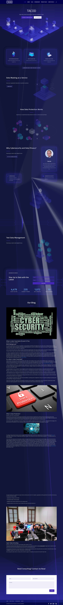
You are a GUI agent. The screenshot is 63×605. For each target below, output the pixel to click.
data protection (53, 445)
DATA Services (38, 17)
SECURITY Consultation (27, 17)
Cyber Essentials (23, 357)
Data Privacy (16, 544)
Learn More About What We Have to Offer (31, 67)
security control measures (47, 363)
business (53, 435)
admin (8, 342)
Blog (32, 2)
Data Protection (16, 415)
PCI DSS (30, 544)
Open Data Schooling (12, 543)
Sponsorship (37, 2)
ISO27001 (27, 544)
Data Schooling (20, 544)
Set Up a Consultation (12, 156)
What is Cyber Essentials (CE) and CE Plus (18, 341)
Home (25, 2)
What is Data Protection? (13, 414)
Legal (7, 601)
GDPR (24, 544)
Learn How (9, 86)
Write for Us (51, 2)
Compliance (16, 342)
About (28, 2)
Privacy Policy (44, 2)
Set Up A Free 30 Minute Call (30, 226)
